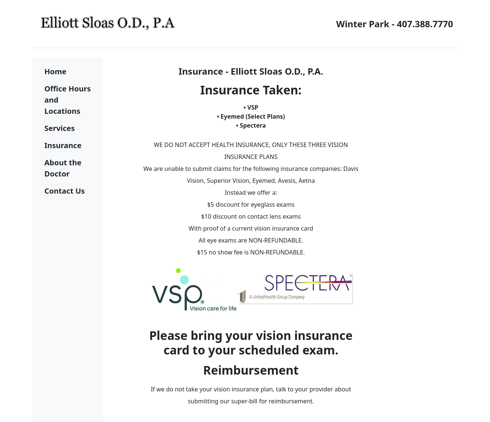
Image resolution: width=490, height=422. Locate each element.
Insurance (63, 145)
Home (55, 71)
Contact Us (64, 191)
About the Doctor (62, 168)
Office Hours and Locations (67, 100)
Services (59, 128)
